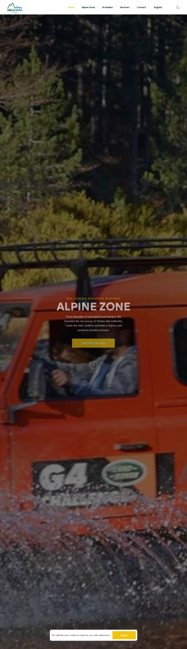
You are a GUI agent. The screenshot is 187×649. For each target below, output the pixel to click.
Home (71, 7)
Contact (141, 7)
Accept (124, 635)
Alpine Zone (88, 7)
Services (124, 7)
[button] (178, 7)
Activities (107, 7)
